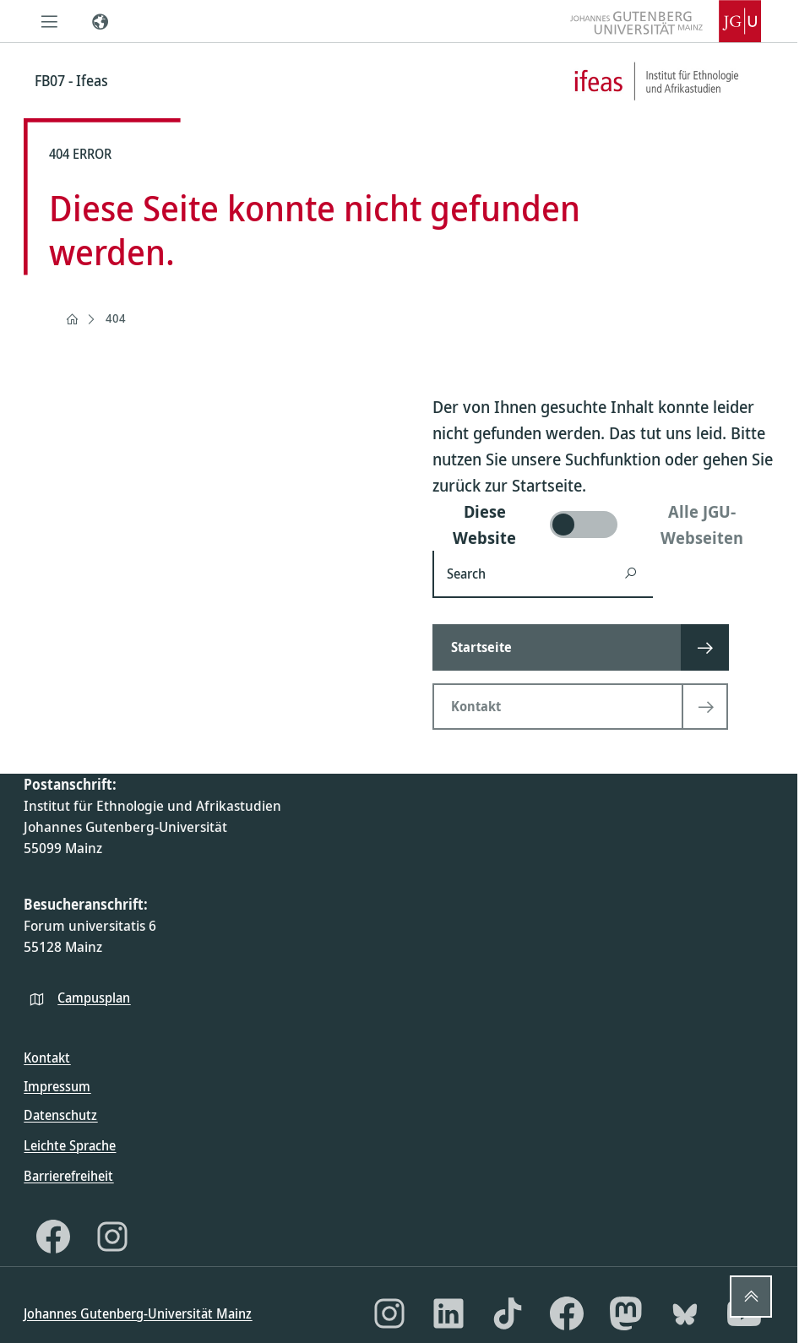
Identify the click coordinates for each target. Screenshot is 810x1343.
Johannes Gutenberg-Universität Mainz (138, 1313)
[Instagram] (112, 1236)
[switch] (603, 524)
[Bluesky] (685, 1313)
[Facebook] (53, 1236)
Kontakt (47, 1057)
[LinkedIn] (448, 1313)
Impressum (57, 1086)
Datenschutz (60, 1115)
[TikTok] (508, 1313)
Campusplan (93, 997)
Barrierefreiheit (68, 1175)
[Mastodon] (626, 1313)
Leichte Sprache (70, 1145)
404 (116, 318)
